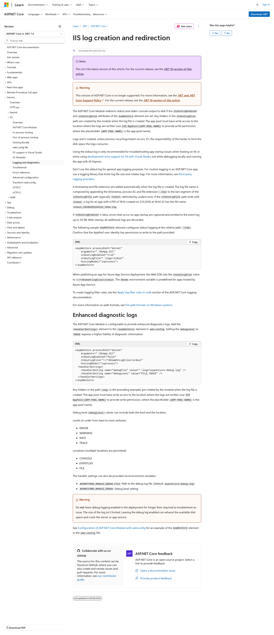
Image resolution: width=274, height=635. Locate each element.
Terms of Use (128, 624)
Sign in (266, 4)
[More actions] (198, 26)
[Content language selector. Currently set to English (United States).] (20, 616)
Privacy (77, 624)
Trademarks (146, 624)
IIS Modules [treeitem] (19, 157)
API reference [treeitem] (14, 257)
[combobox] (34, 34)
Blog (48, 624)
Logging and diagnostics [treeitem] (26, 162)
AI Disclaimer (11, 624)
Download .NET (259, 14)
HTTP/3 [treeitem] (17, 192)
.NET (84, 26)
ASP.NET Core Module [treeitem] (25, 127)
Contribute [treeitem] (13, 262)
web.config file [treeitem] (20, 147)
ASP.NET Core (98, 26)
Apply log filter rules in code (134, 292)
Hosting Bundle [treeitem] (21, 142)
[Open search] (257, 5)
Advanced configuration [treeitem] (25, 177)
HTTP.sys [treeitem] (14, 107)
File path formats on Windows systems (148, 305)
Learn (76, 26)
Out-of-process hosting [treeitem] (25, 137)
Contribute (63, 624)
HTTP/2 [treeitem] (17, 187)
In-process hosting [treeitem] (23, 132)
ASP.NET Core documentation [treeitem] (23, 47)
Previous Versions (31, 624)
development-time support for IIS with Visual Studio (119, 156)
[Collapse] (60, 26)
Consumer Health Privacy (101, 624)
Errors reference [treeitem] (21, 172)
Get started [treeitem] (13, 57)
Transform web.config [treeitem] (24, 182)
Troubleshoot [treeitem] (20, 167)
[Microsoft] (6, 4)
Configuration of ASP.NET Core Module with (112, 528)
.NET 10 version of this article (161, 100)
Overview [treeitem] (12, 52)
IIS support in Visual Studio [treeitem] (27, 152)
